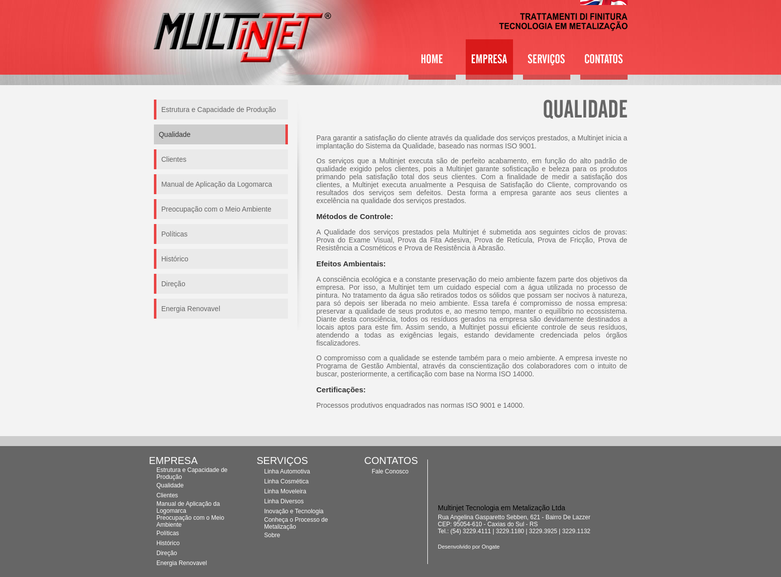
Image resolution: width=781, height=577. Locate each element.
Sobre (272, 535)
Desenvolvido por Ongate (469, 547)
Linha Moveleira (285, 491)
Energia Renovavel (190, 309)
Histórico (174, 259)
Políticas (174, 234)
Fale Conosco (390, 471)
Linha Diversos (283, 501)
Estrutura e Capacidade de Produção (218, 110)
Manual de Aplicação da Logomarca (216, 184)
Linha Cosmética (286, 481)
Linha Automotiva (287, 471)
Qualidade (170, 485)
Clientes (174, 159)
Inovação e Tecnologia (293, 511)
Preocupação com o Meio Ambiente (216, 209)
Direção (173, 284)
